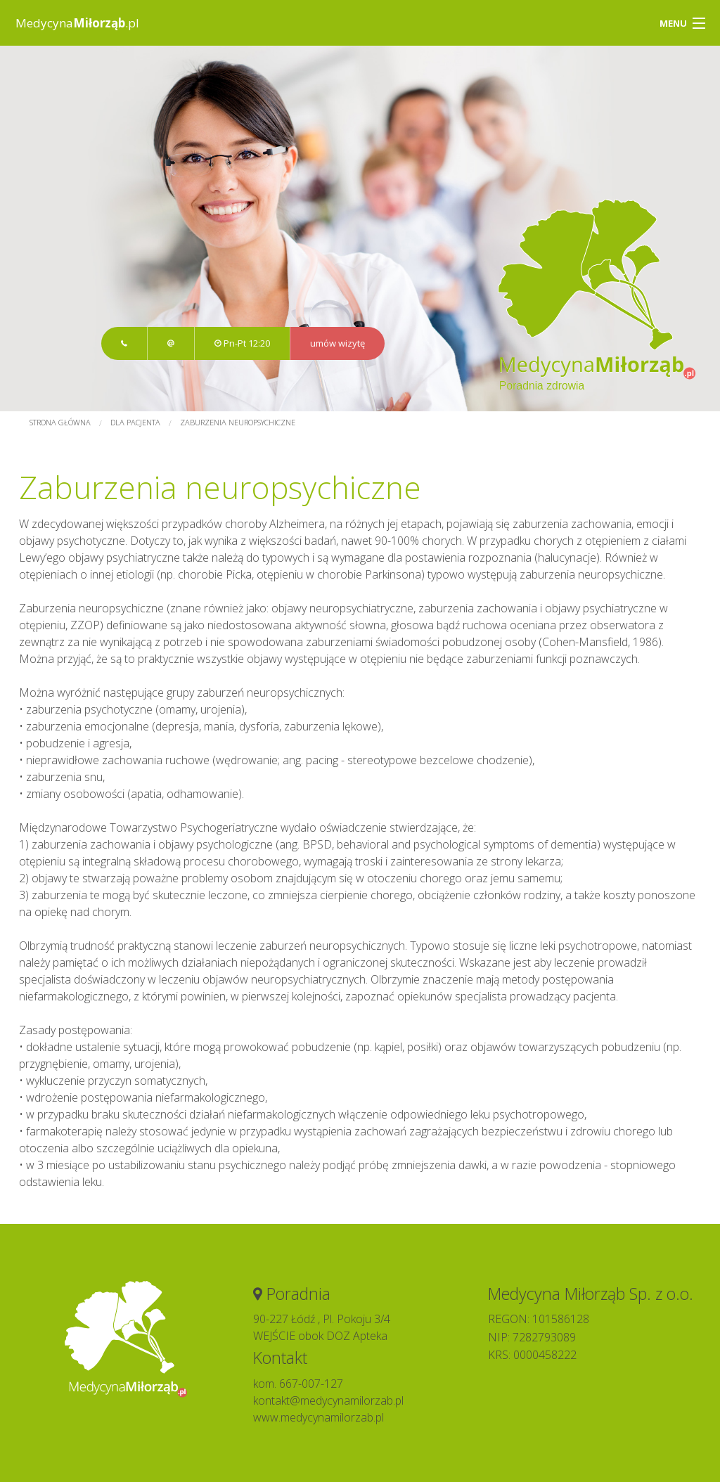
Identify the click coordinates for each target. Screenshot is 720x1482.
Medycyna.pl (77, 23)
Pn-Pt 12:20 (242, 343)
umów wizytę (337, 343)
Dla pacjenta (135, 422)
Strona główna (60, 422)
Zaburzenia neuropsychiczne (237, 422)
